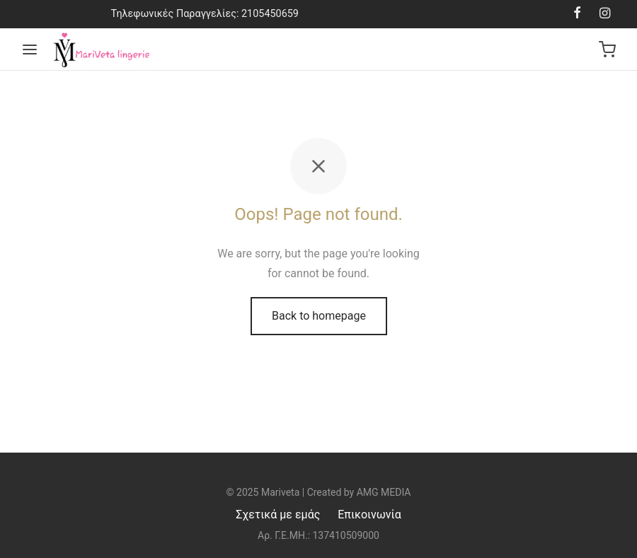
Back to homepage (319, 315)
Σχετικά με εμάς (278, 514)
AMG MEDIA (384, 492)
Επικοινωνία (369, 514)
